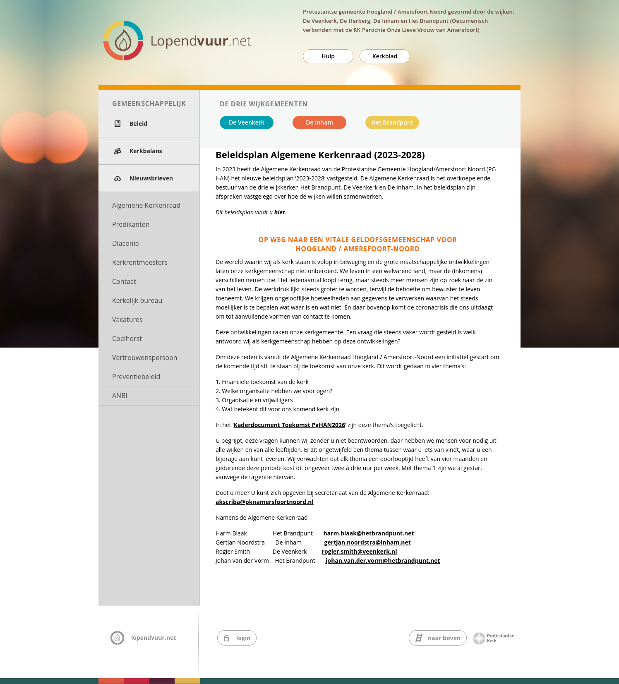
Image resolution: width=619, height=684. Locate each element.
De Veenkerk (246, 122)
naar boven (444, 638)
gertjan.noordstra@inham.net (367, 542)
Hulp (328, 56)
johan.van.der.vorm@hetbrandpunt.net (383, 560)
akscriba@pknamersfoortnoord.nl (265, 502)
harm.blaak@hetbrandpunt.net (368, 533)
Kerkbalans (146, 151)
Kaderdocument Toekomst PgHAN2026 (289, 425)
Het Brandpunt (392, 122)
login (243, 638)
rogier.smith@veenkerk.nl (359, 551)
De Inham (319, 122)
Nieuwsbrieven (151, 178)
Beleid (138, 123)
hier (279, 212)
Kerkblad (385, 56)
